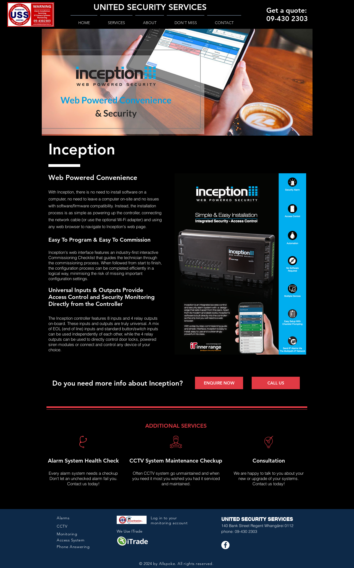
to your (170, 517)
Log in (157, 517)
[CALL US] (276, 383)
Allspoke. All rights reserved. (186, 563)
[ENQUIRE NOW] (219, 383)
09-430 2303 (246, 531)
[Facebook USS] (225, 545)
